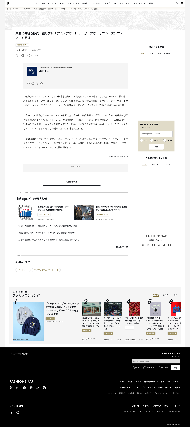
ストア (62, 3)
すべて (143, 53)
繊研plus (27, 9)
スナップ (106, 3)
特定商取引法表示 (174, 411)
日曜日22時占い (151, 382)
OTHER (170, 140)
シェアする (32, 55)
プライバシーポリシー (161, 393)
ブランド (136, 406)
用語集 (151, 3)
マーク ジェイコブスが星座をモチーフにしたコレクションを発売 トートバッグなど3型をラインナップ (177, 323)
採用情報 (122, 393)
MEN (145, 140)
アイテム (146, 406)
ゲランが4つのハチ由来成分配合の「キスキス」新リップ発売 (134, 320)
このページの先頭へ (19, 353)
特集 (43, 3)
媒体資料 (131, 393)
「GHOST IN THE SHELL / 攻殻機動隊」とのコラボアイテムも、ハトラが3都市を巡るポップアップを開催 (155, 323)
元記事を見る (72, 182)
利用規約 (148, 393)
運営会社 (139, 393)
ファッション (154, 164)
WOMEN (157, 140)
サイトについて (111, 393)
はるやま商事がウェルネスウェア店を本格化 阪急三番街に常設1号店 (49, 240)
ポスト (128, 3)
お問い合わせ (176, 393)
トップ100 (96, 3)
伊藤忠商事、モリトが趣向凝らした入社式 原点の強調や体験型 (46, 233)
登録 (156, 147)
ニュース (35, 3)
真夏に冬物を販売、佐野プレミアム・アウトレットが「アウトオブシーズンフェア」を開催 (66, 9)
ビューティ (52, 3)
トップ (9, 9)
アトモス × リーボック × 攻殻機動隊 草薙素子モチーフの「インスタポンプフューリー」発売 (112, 323)
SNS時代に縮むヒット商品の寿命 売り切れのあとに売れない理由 (47, 226)
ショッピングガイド (130, 411)
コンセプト (175, 406)
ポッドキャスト (140, 3)
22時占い (85, 3)
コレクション (118, 3)
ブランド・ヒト (73, 3)
